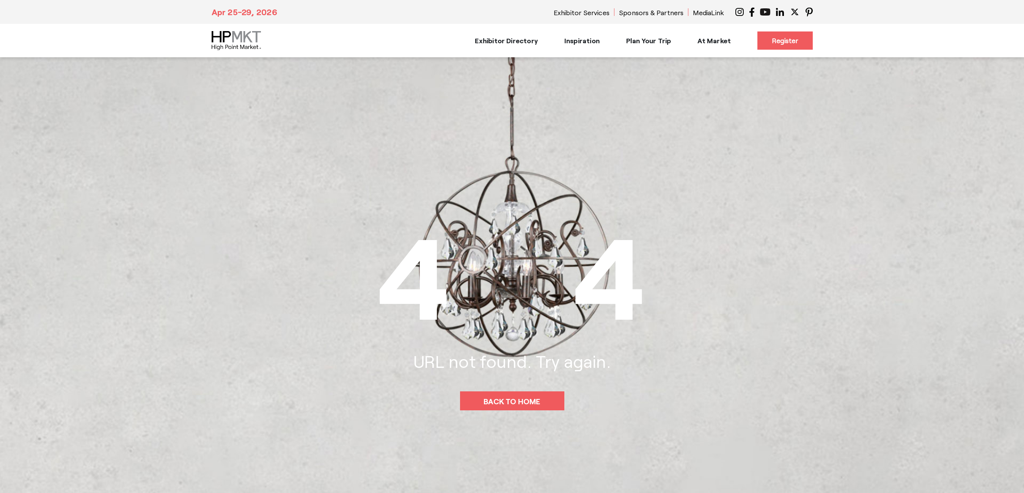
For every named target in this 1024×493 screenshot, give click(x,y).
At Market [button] (714, 40)
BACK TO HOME (512, 401)
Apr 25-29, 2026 (244, 12)
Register (785, 40)
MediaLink (708, 12)
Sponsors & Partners (651, 12)
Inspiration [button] (582, 40)
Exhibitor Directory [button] (506, 40)
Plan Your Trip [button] (648, 40)
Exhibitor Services (581, 12)
